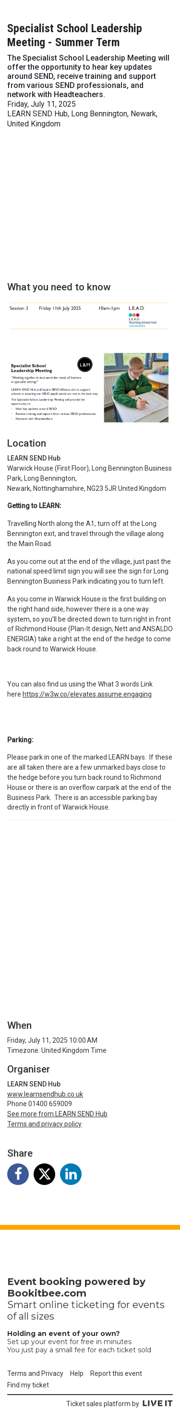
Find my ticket (28, 1385)
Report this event (116, 1373)
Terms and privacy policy (44, 1124)
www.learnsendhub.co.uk (45, 1094)
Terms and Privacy (35, 1373)
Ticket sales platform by (119, 1404)
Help (77, 1373)
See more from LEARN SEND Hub (57, 1114)
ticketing (93, 1304)
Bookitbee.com (46, 1293)
